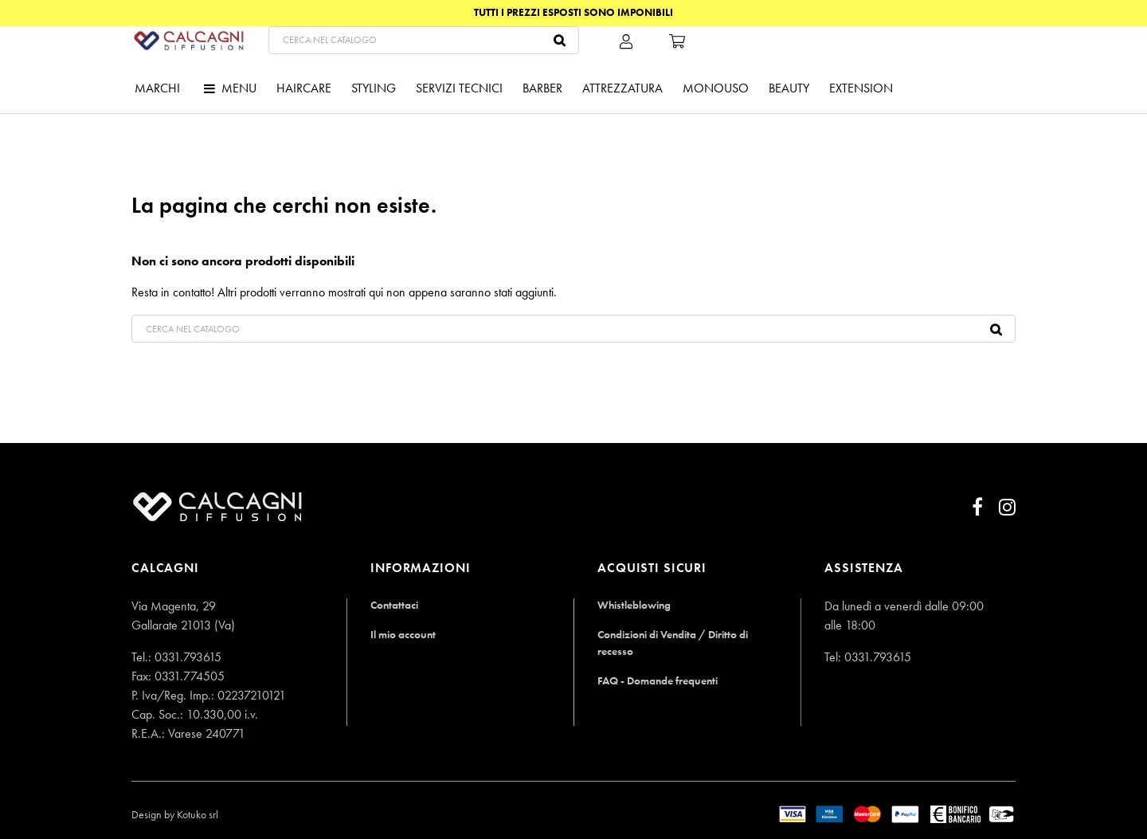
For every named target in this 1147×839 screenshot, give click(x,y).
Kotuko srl (197, 814)
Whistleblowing (634, 604)
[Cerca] (599, 68)
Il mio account (404, 633)
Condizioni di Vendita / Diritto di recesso (676, 642)
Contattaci (394, 604)
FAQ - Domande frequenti (661, 680)
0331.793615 (188, 657)
